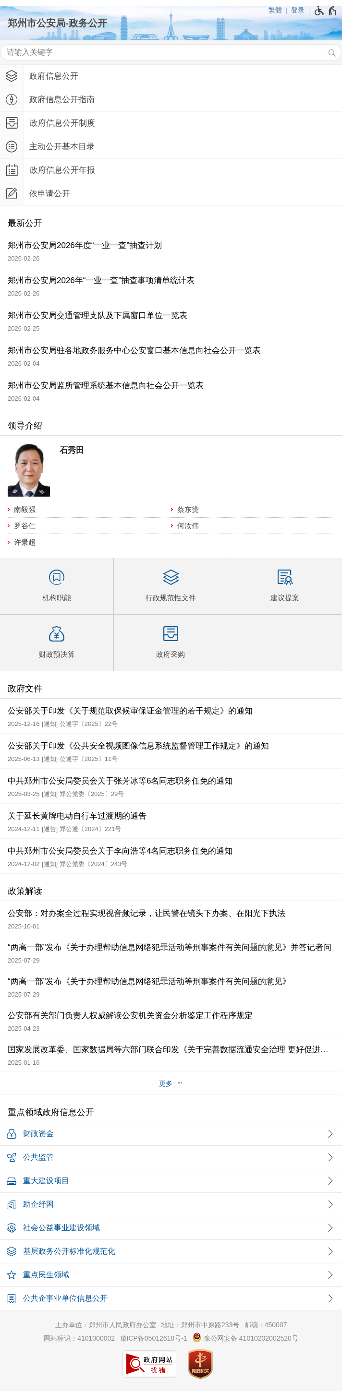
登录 (298, 10)
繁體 (275, 10)
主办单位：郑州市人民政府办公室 (105, 1325)
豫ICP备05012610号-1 (153, 1338)
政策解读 (25, 891)
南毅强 (25, 509)
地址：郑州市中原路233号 (200, 1325)
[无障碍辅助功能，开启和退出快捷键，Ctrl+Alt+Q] (326, 10)
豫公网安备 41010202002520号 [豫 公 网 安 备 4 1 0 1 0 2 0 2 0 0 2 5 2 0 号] (245, 1337)
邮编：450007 (265, 1325)
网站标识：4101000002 (79, 1338)
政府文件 (25, 688)
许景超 (25, 542)
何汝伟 (188, 526)
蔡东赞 (188, 509)
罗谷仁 (25, 526)
